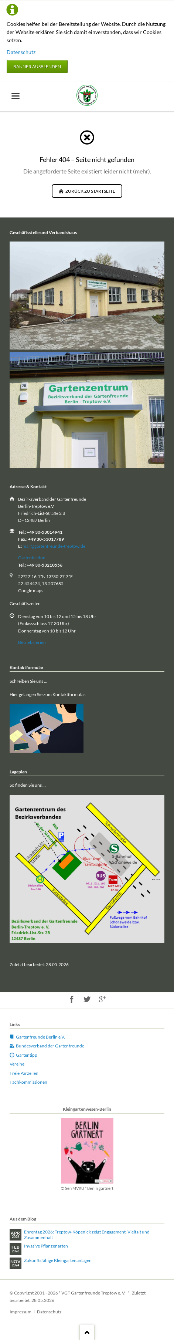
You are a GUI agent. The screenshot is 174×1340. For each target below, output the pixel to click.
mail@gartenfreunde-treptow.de (54, 546)
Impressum (20, 1311)
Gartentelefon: (32, 557)
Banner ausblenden (37, 66)
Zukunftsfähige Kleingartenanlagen (58, 1260)
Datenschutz (21, 52)
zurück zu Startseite (90, 191)
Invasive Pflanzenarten (46, 1246)
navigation (15, 96)
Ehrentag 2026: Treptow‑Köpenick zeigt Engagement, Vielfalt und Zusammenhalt (87, 1235)
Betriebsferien (32, 642)
